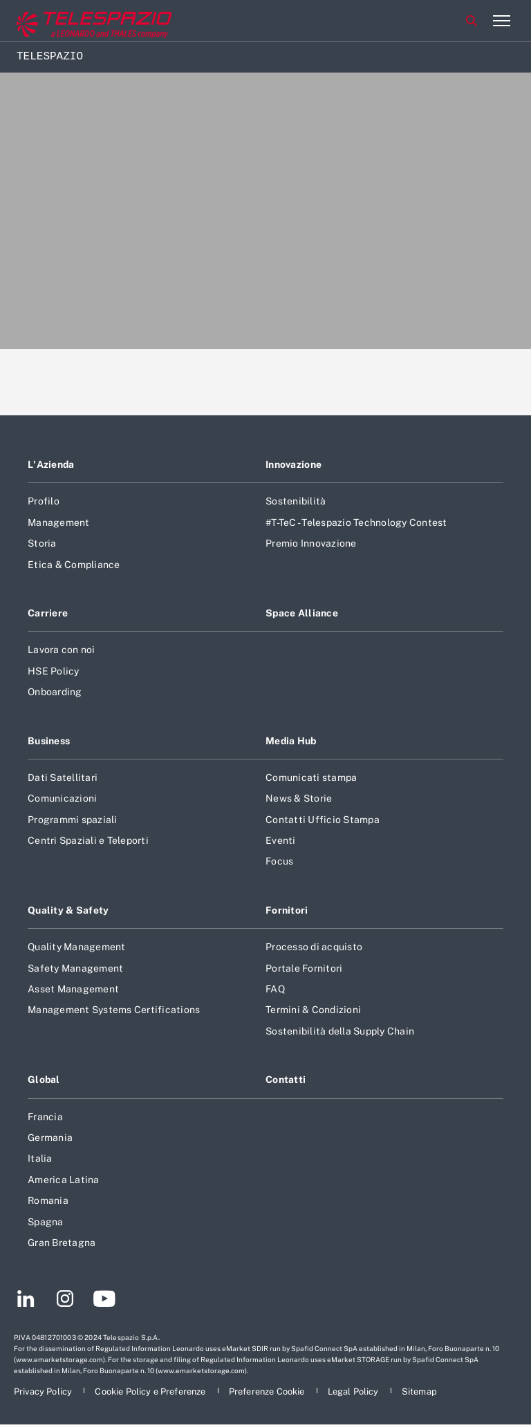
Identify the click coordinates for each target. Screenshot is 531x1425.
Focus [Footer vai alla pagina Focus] (279, 861)
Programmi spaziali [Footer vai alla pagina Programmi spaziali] (73, 819)
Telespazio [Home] (50, 56)
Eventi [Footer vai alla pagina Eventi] (281, 840)
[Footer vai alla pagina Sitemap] (419, 1391)
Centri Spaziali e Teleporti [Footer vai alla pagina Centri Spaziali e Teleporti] (88, 840)
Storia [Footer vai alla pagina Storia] (42, 543)
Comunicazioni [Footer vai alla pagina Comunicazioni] (62, 798)
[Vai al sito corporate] (68, 21)
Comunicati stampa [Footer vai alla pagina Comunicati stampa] (311, 777)
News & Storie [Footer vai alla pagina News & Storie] (299, 798)
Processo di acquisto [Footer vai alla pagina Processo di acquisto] (314, 946)
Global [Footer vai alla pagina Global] (44, 1079)
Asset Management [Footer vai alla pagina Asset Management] (73, 988)
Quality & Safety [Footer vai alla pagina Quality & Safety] (68, 910)
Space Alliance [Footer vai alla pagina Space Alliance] (302, 613)
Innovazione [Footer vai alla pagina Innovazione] (294, 464)
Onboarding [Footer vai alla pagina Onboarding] (55, 691)
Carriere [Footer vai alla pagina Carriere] (48, 613)
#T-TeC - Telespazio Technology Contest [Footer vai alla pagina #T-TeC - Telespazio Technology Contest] (356, 522)
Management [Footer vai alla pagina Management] (59, 522)
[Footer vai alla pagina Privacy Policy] (44, 1391)
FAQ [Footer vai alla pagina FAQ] (275, 988)
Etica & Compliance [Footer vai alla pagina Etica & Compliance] (74, 564)
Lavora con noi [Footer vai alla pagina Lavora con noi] (61, 649)
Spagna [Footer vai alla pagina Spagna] (46, 1221)
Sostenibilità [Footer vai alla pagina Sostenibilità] (296, 501)
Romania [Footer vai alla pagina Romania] (48, 1200)
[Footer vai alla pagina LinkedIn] (26, 1300)
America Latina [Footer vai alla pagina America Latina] (64, 1179)
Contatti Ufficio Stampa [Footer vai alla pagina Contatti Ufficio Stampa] (323, 819)
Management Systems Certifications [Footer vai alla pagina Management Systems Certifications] (114, 1009)
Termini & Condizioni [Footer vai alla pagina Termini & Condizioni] (313, 1009)
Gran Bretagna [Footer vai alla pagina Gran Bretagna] (61, 1242)
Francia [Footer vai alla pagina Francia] (45, 1116)
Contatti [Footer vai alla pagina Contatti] (286, 1079)
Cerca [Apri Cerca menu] (471, 20)
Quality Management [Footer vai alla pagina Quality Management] (77, 946)
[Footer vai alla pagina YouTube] (104, 1300)
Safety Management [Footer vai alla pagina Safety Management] (75, 968)
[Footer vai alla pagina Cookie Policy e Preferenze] (151, 1391)
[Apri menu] (501, 20)
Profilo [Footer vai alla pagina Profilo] (43, 501)
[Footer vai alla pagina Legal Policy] (354, 1391)
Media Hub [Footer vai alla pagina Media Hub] (291, 740)
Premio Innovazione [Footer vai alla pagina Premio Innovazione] (311, 543)
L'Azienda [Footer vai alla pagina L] (51, 464)
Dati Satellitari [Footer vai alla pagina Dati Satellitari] (62, 777)
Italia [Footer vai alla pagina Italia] (40, 1158)
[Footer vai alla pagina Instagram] (65, 1300)
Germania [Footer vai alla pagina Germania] (50, 1137)
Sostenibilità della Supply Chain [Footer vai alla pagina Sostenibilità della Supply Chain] (340, 1031)
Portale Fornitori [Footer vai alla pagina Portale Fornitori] (304, 968)
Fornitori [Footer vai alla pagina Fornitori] (287, 910)
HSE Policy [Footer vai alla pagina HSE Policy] (54, 671)
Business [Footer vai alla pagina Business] (49, 740)
